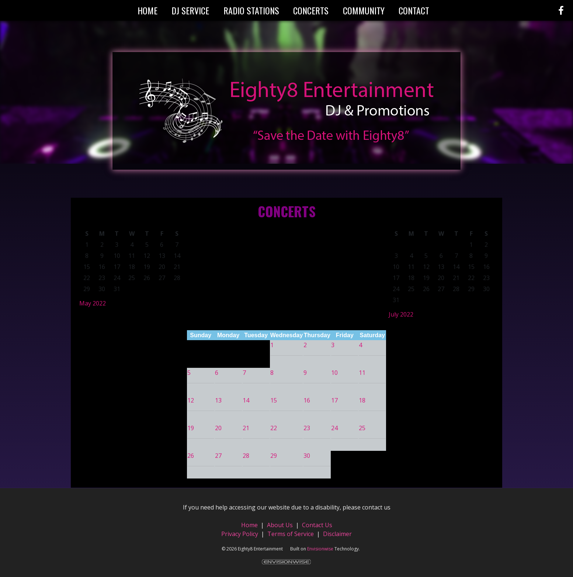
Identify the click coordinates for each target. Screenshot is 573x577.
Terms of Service (290, 534)
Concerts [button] (311, 10)
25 (362, 428)
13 (218, 400)
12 (190, 400)
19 (190, 428)
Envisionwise (320, 549)
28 (246, 456)
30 (306, 456)
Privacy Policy (239, 534)
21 (246, 428)
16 (306, 400)
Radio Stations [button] (251, 10)
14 (246, 400)
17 (334, 400)
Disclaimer (337, 534)
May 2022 (92, 303)
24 (334, 428)
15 (273, 400)
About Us (280, 525)
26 (190, 456)
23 (306, 428)
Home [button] (147, 10)
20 (218, 428)
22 (273, 428)
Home (250, 525)
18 (362, 400)
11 (362, 373)
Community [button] (364, 10)
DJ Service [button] (190, 10)
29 (273, 456)
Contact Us (317, 525)
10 (334, 373)
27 (218, 456)
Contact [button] (414, 10)
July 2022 (401, 314)
